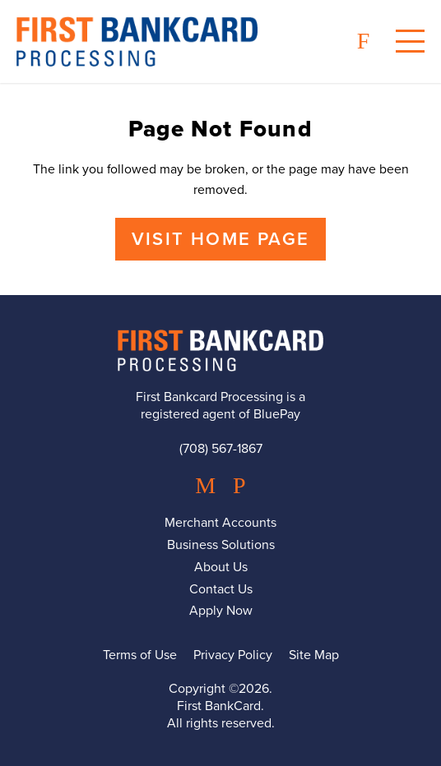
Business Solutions (221, 545)
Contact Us (221, 589)
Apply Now (221, 610)
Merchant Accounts (220, 523)
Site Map (314, 655)
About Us (221, 567)
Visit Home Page (220, 239)
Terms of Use (140, 655)
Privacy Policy (232, 655)
